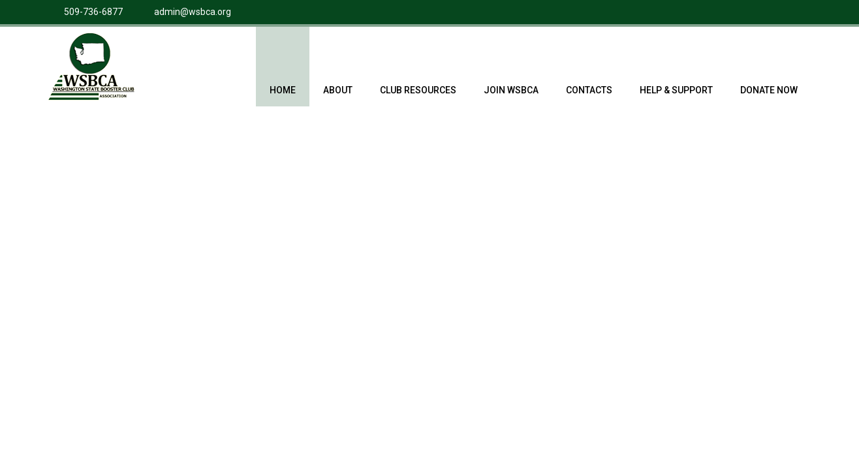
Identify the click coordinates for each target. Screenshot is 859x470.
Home (283, 76)
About (337, 76)
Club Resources (418, 76)
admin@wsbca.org (192, 12)
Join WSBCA (511, 76)
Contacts (589, 76)
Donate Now (769, 76)
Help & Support (676, 76)
